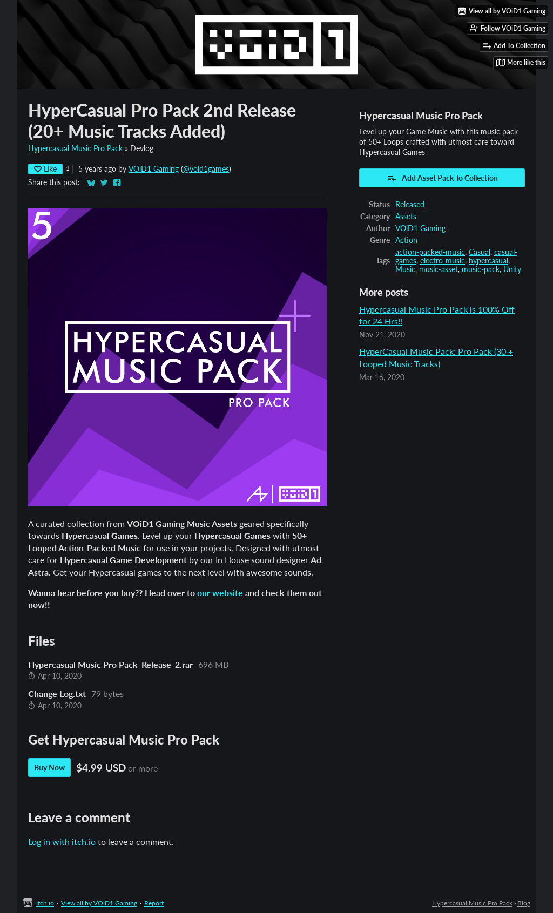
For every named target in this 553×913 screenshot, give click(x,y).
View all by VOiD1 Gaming (99, 903)
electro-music (442, 260)
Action (406, 240)
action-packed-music (430, 252)
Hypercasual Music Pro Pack (75, 148)
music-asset (438, 269)
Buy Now (49, 767)
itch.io (45, 903)
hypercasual (488, 260)
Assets (405, 216)
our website (220, 592)
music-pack (481, 269)
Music (405, 269)
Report (154, 903)
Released (409, 204)
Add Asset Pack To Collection (442, 178)
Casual (479, 252)
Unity (512, 269)
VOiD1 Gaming (154, 169)
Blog (523, 903)
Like (45, 168)
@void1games (206, 169)
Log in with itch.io (62, 841)
